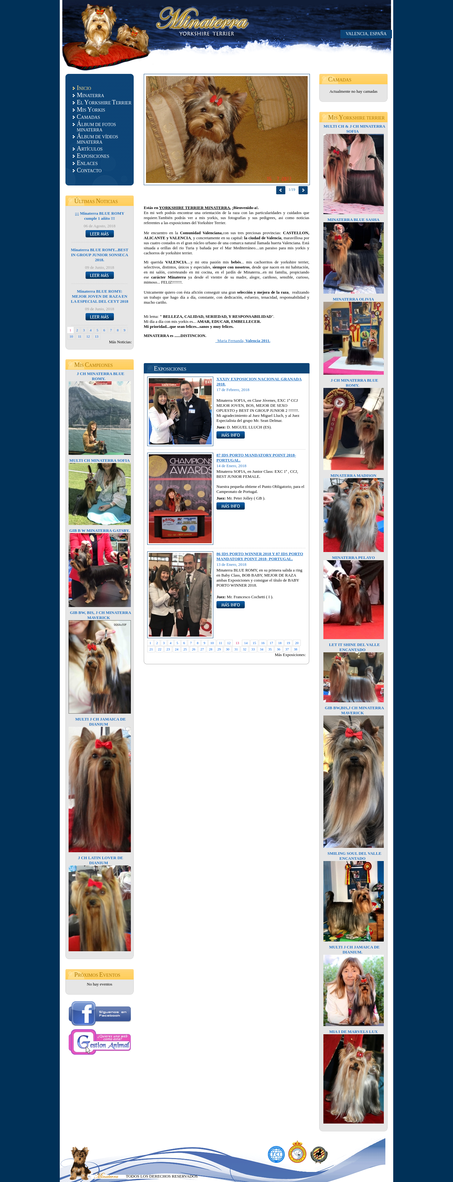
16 (263, 643)
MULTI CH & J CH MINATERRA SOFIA (354, 129)
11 (79, 336)
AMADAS (88, 116)
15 (254, 643)
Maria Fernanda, (243, 340)
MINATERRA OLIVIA (353, 299)
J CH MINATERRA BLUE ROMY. (100, 376)
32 (244, 649)
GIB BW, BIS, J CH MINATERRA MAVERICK (100, 615)
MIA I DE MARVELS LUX (353, 1031)
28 (210, 649)
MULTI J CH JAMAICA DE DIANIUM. (354, 949)
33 (253, 649)
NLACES (87, 162)
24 (176, 649)
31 (236, 649)
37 (287, 649)
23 (168, 649)
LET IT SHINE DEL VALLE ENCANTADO (354, 647)
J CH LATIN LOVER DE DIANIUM (100, 860)
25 (185, 649)
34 (261, 649)
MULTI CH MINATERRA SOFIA (100, 460)
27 (202, 649)
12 (88, 336)
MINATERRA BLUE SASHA (353, 219)
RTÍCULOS (90, 148)
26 (193, 649)
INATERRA (90, 94)
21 (151, 649)
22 (159, 649)
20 (297, 643)
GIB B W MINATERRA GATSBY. (99, 530)
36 (278, 649)
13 (96, 336)
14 (246, 643)
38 (295, 649)
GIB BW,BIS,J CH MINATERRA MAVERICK (354, 710)
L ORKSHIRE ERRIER (104, 102)
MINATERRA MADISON (353, 475)
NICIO (84, 87)
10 (71, 336)
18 (280, 643)
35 (270, 649)
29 (219, 649)
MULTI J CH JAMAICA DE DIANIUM (100, 721)
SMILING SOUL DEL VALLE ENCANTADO (354, 856)
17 (271, 643)
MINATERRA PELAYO (353, 557)
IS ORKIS (91, 109)
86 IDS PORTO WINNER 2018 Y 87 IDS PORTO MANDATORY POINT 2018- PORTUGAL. (259, 556)
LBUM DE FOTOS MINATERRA (96, 126)
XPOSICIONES (93, 155)
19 (288, 643)
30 (227, 649)
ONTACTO (89, 170)
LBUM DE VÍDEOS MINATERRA (97, 139)
